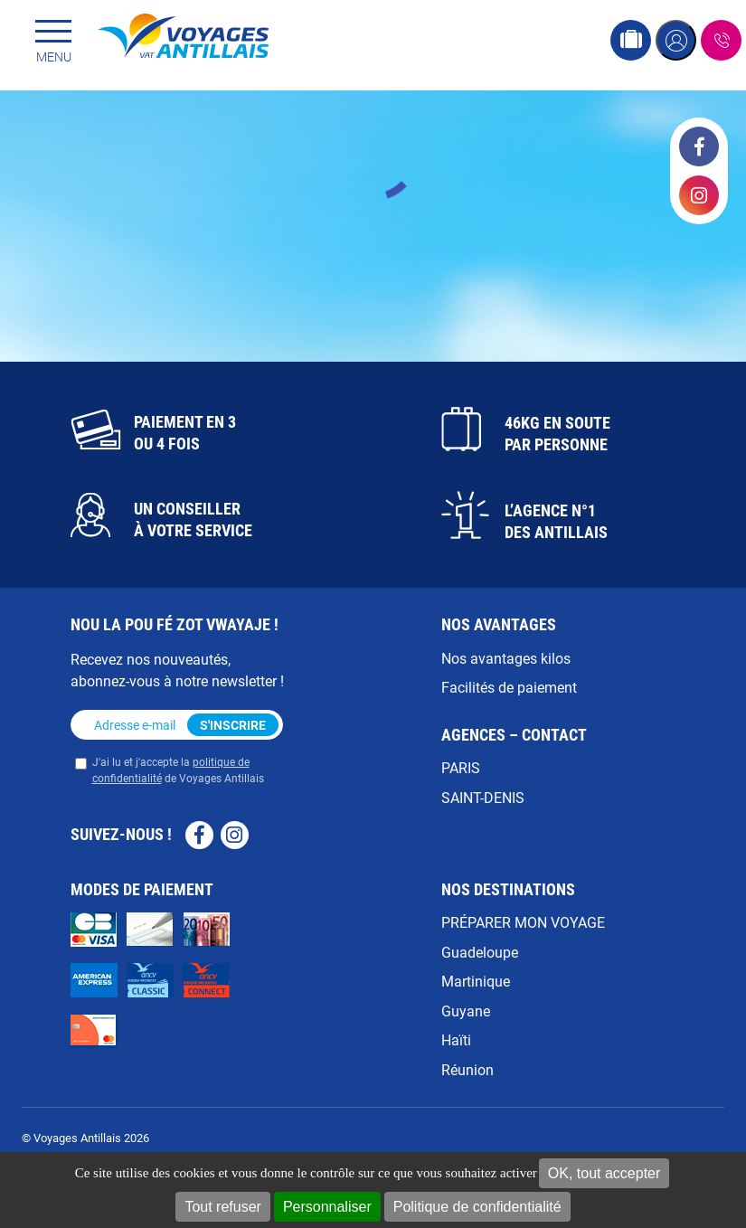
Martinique (475, 980)
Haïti (456, 1039)
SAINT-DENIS (482, 797)
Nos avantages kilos (506, 657)
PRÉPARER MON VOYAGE (523, 921)
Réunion (467, 1069)
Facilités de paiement (509, 686)
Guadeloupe (479, 951)
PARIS (460, 767)
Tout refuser (222, 1206)
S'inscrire (233, 724)
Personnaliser (327, 1206)
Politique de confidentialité (477, 1206)
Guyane (465, 1010)
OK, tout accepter (604, 1173)
